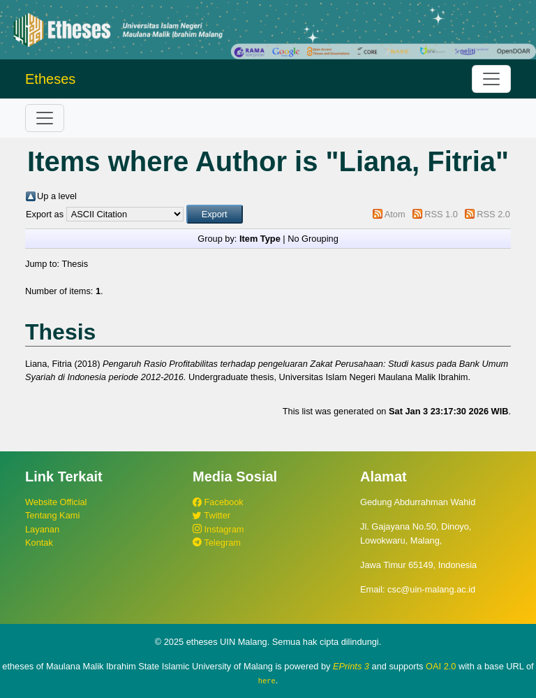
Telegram (217, 542)
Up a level (57, 196)
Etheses (50, 79)
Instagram (218, 529)
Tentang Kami (52, 515)
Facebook (218, 502)
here (267, 680)
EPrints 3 (351, 666)
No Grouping (313, 238)
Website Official (56, 502)
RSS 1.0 (441, 214)
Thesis (74, 264)
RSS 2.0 (493, 214)
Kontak (39, 542)
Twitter (211, 515)
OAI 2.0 (441, 666)
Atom (395, 214)
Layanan (42, 529)
